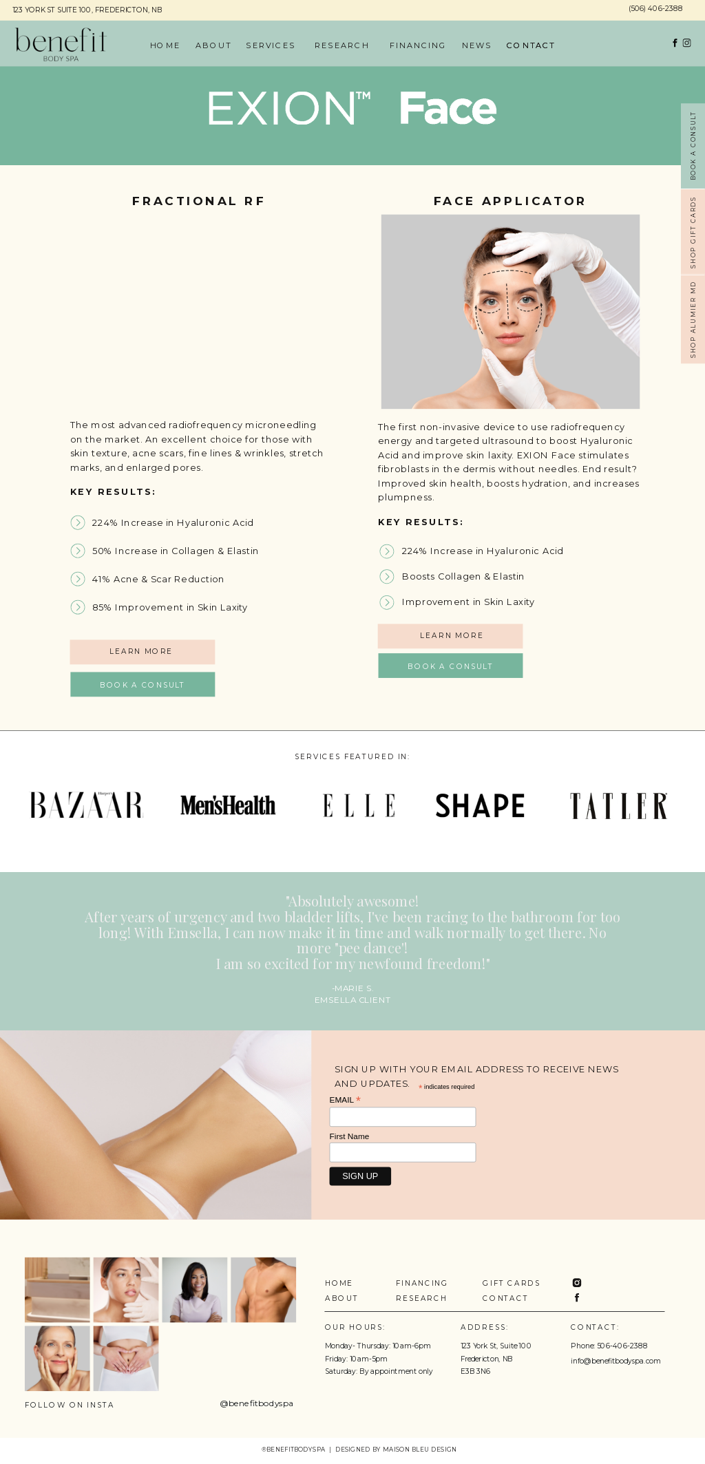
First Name (350, 1136)
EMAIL (345, 1099)
